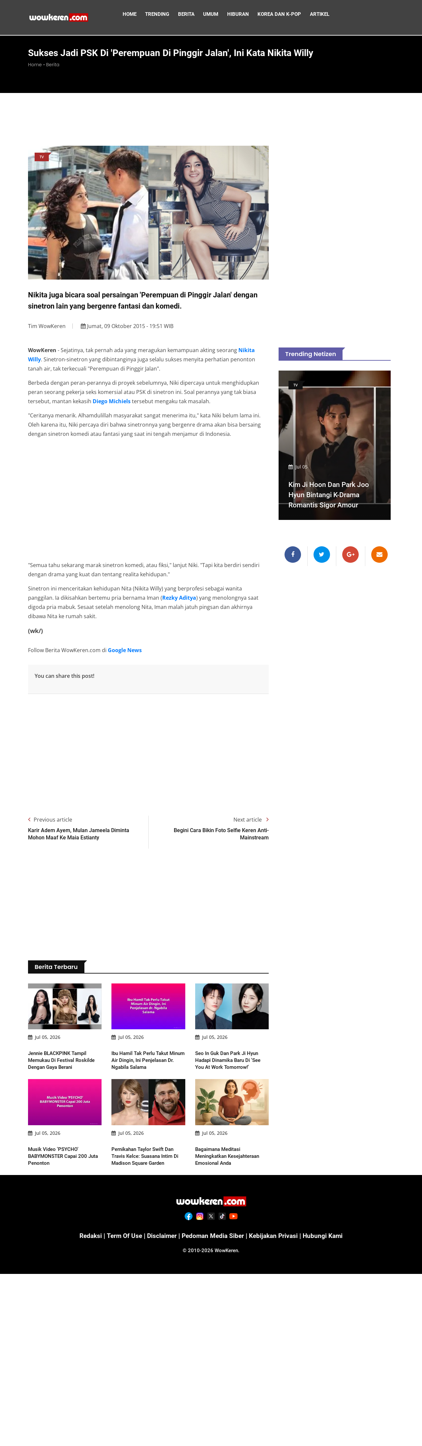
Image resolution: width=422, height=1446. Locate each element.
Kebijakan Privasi (275, 1236)
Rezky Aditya (179, 597)
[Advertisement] (211, 118)
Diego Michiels (112, 401)
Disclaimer (159, 1236)
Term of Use (121, 1236)
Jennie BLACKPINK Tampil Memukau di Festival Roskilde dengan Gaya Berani (61, 1060)
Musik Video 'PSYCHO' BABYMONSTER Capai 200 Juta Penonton (63, 1156)
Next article (251, 819)
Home (35, 64)
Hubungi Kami (326, 1236)
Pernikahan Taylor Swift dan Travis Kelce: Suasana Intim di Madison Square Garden (144, 1156)
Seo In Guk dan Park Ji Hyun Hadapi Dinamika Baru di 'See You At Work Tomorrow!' (227, 1060)
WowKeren (226, 1250)
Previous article (50, 819)
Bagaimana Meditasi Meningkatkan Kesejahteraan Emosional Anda (227, 1156)
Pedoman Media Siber (212, 1236)
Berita (53, 64)
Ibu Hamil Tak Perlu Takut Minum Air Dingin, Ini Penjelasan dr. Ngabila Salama (148, 1060)
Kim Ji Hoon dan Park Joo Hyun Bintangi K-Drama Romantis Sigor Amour (330, 494)
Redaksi (86, 1236)
